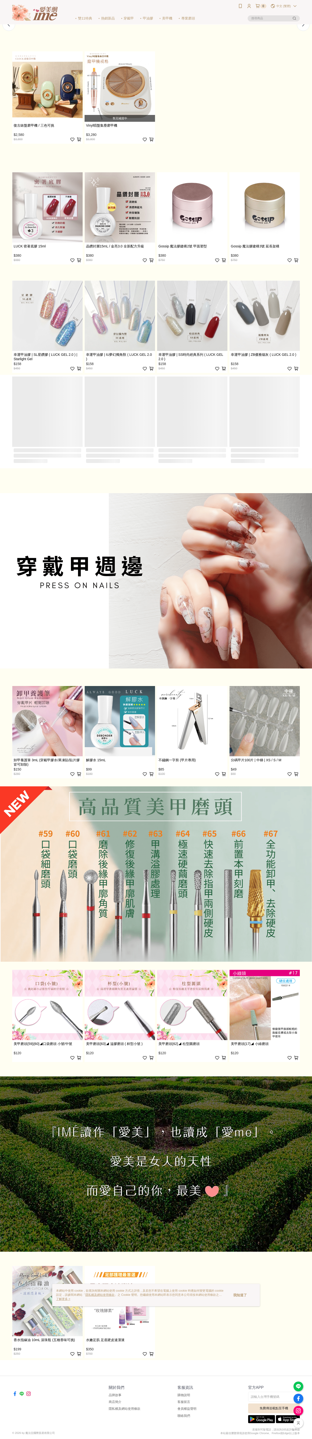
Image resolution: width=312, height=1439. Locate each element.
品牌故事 (115, 1395)
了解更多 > (63, 1299)
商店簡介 (115, 1402)
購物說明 (183, 1395)
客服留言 (183, 1402)
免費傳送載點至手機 (274, 1408)
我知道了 (240, 1295)
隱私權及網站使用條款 (124, 1409)
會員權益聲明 (186, 1409)
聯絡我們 (183, 1416)
